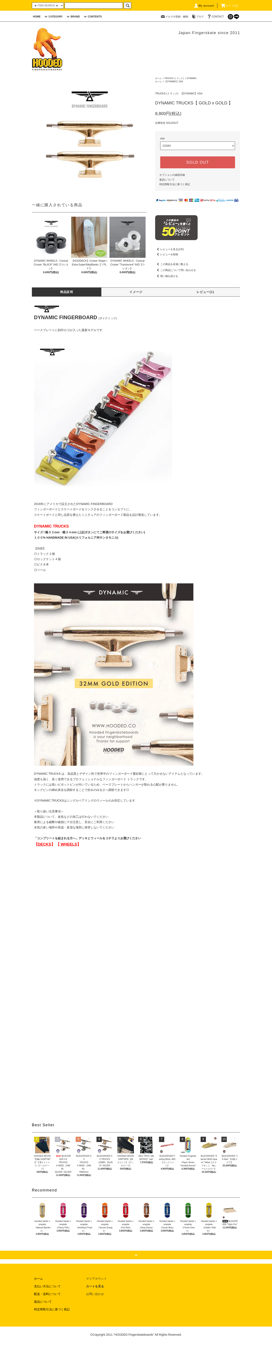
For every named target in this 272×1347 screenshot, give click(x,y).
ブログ (197, 16)
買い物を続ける (166, 276)
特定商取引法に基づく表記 (174, 184)
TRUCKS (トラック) (174, 78)
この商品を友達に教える (171, 264)
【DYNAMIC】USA (173, 81)
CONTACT (215, 16)
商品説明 (66, 292)
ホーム (158, 78)
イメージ (136, 292)
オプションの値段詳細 (172, 174)
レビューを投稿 (166, 254)
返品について (167, 179)
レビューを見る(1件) (169, 249)
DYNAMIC (192, 78)
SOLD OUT (197, 162)
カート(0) (229, 5)
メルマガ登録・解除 (174, 16)
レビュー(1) (205, 292)
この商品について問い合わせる (175, 270)
